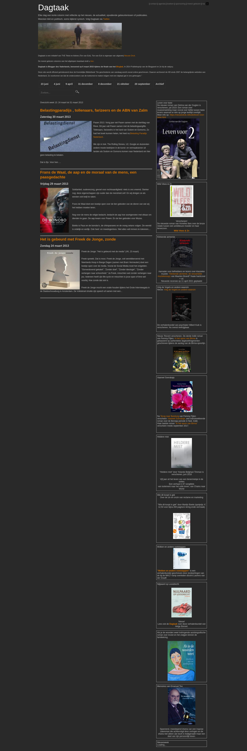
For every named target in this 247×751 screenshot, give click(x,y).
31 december (85, 84)
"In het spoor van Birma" (186, 423)
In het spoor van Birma (185, 338)
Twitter (106, 19)
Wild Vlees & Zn (181, 231)
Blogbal (119, 67)
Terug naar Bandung (170, 416)
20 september (142, 84)
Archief (160, 84)
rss (203, 4)
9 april (69, 84)
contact (153, 4)
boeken (170, 4)
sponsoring (180, 4)
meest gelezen (194, 4)
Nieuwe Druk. (130, 56)
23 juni (44, 84)
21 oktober (123, 84)
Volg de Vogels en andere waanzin (180, 289)
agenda (161, 4)
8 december (105, 84)
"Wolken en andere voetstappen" (173, 571)
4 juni (57, 84)
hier (92, 61)
